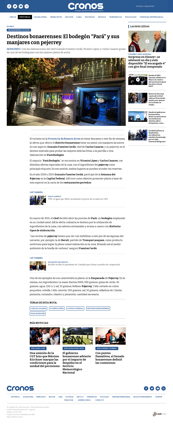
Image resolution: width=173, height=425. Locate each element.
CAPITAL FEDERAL (75, 308)
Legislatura (40, 17)
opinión (158, 397)
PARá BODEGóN (37, 314)
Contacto (99, 400)
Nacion (69, 17)
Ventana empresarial (151, 17)
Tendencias (115, 17)
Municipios (56, 17)
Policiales (130, 17)
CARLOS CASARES (38, 308)
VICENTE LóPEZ (57, 308)
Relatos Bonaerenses (142, 397)
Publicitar (68, 400)
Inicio (13, 17)
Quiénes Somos (84, 400)
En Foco (102, 17)
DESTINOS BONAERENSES (98, 308)
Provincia (24, 17)
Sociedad (90, 17)
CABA (79, 17)
